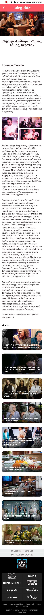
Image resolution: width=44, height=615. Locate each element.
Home (5, 604)
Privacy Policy (30, 604)
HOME (40, 2)
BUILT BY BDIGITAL (12, 610)
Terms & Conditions (16, 604)
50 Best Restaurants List (22, 550)
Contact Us (24, 606)
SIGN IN (28, 2)
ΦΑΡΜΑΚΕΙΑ (21, 2)
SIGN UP (34, 2)
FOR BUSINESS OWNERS (22, 554)
